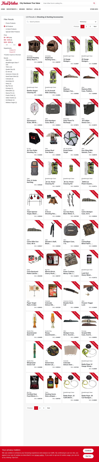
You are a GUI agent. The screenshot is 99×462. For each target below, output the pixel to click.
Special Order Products (13, 31)
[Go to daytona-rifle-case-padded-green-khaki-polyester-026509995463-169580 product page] (89, 83)
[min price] (7, 45)
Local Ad (37, 9)
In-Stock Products (11, 29)
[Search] (94, 3)
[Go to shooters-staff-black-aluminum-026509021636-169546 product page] (53, 235)
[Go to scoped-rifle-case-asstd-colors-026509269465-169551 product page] (89, 326)
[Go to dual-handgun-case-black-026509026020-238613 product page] (53, 113)
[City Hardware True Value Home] (9, 3)
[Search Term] (69, 3)
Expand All (12, 52)
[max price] (14, 45)
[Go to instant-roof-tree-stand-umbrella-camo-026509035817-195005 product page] (53, 143)
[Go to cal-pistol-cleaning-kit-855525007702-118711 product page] (89, 174)
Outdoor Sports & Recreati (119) (14, 55)
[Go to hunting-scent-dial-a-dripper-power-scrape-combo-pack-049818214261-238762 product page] (53, 388)
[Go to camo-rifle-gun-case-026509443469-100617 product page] (34, 235)
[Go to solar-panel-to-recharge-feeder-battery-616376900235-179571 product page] (71, 113)
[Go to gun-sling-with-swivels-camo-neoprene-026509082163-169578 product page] (89, 143)
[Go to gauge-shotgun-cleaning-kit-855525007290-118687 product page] (71, 51)
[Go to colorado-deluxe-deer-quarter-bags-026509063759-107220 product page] (71, 356)
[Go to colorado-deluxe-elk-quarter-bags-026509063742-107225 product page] (53, 296)
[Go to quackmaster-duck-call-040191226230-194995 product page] (34, 326)
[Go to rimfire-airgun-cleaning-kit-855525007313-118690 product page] (34, 83)
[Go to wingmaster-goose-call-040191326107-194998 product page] (34, 356)
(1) (9, 88)
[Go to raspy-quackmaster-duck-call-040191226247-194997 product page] (53, 326)
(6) (9, 71)
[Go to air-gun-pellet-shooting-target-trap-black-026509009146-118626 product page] (34, 143)
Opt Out (88, 456)
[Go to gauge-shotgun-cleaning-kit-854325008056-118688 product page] (89, 51)
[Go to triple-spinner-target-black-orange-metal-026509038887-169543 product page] (34, 205)
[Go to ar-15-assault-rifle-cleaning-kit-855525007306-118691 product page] (53, 83)
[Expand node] (4, 54)
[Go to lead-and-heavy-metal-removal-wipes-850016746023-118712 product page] (89, 265)
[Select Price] (19, 45)
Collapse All (12, 50)
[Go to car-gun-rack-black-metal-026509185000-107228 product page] (71, 205)
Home (3, 9)
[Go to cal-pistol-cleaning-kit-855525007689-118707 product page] (53, 174)
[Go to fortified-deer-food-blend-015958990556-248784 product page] (34, 388)
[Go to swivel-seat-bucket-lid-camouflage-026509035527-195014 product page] (53, 356)
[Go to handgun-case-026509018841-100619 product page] (71, 235)
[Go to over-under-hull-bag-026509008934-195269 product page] (34, 174)
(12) (9, 67)
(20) (12, 63)
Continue (88, 450)
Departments (11, 9)
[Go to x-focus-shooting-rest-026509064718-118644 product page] (53, 205)
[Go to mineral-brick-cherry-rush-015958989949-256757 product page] (53, 265)
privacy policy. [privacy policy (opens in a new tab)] (39, 455)
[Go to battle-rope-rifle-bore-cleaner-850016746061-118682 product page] (71, 388)
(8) (10, 69)
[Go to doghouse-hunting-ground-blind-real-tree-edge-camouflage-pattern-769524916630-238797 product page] (53, 51)
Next (95, 26)
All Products (9, 26)
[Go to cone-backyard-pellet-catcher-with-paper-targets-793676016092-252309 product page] (34, 265)
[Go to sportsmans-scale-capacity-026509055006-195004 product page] (34, 113)
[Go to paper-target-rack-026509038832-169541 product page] (34, 296)
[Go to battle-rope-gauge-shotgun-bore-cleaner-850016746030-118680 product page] (89, 356)
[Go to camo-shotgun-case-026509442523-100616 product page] (89, 205)
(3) (12, 74)
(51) (9, 60)
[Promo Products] (4, 23)
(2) (10, 81)
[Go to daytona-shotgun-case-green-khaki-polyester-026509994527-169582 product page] (71, 83)
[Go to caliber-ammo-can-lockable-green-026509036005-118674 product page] (89, 113)
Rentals (29, 9)
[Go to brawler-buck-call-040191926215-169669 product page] (71, 296)
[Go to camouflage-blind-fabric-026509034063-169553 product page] (89, 235)
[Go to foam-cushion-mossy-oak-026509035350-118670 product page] (71, 265)
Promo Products (10, 23)
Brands (22, 9)
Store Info (94, 9)
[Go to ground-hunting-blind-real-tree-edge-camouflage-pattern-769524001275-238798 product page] (34, 51)
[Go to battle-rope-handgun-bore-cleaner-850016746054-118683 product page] (89, 388)
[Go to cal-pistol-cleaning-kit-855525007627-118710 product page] (71, 174)
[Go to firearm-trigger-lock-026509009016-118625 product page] (89, 296)
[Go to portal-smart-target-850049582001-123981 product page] (71, 143)
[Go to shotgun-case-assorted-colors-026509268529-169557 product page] (71, 326)
